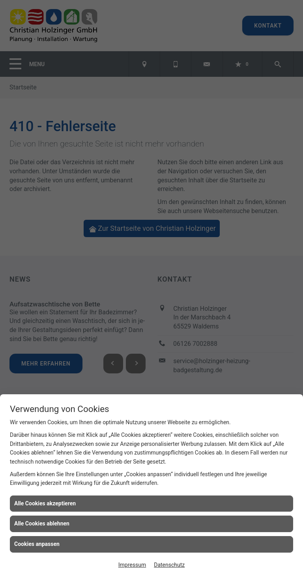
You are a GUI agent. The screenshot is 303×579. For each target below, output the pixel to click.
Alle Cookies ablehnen (41, 523)
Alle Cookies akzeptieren (45, 503)
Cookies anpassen (37, 544)
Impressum (132, 565)
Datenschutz (169, 565)
